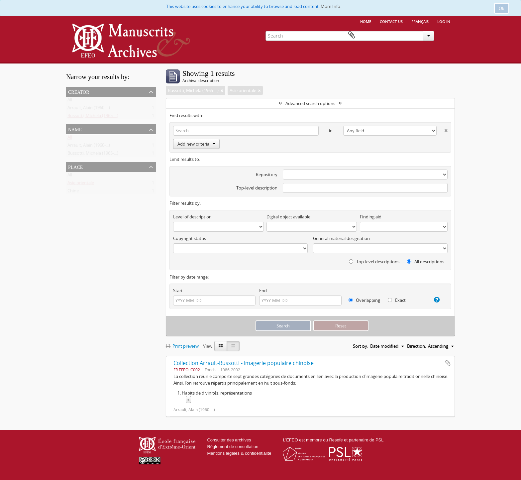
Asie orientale (80, 184)
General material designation (341, 238)
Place (75, 166)
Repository (266, 175)
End (263, 291)
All (69, 101)
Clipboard (445, 35)
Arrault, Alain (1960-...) (88, 109)
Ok (501, 8)
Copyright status (189, 238)
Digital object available (288, 217)
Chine (73, 192)
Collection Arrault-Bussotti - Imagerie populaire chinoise (243, 363)
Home (365, 21)
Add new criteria (196, 144)
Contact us (391, 21)
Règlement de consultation (232, 446)
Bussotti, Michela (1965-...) (92, 117)
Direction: (416, 346)
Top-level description (256, 188)
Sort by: (360, 346)
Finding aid (370, 217)
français (420, 21)
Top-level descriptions (374, 262)
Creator (78, 91)
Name (75, 129)
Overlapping (364, 300)
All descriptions (425, 262)
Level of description (192, 217)
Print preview (182, 346)
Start (178, 291)
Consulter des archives (229, 439)
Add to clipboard (448, 363)
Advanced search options (310, 103)
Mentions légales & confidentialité (239, 453)
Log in (443, 21)
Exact (397, 300)
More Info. (331, 6)
